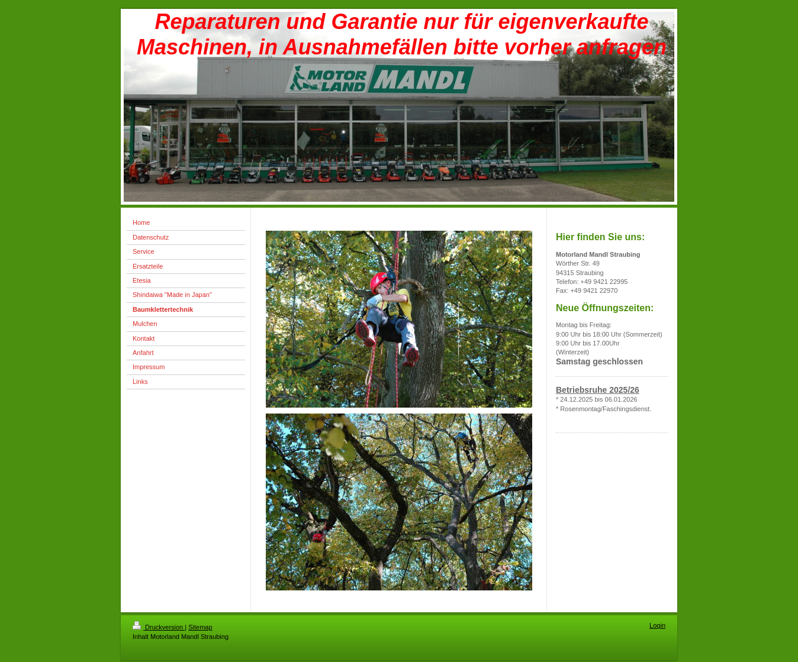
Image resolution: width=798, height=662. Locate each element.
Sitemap (200, 627)
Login (657, 625)
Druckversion (159, 627)
